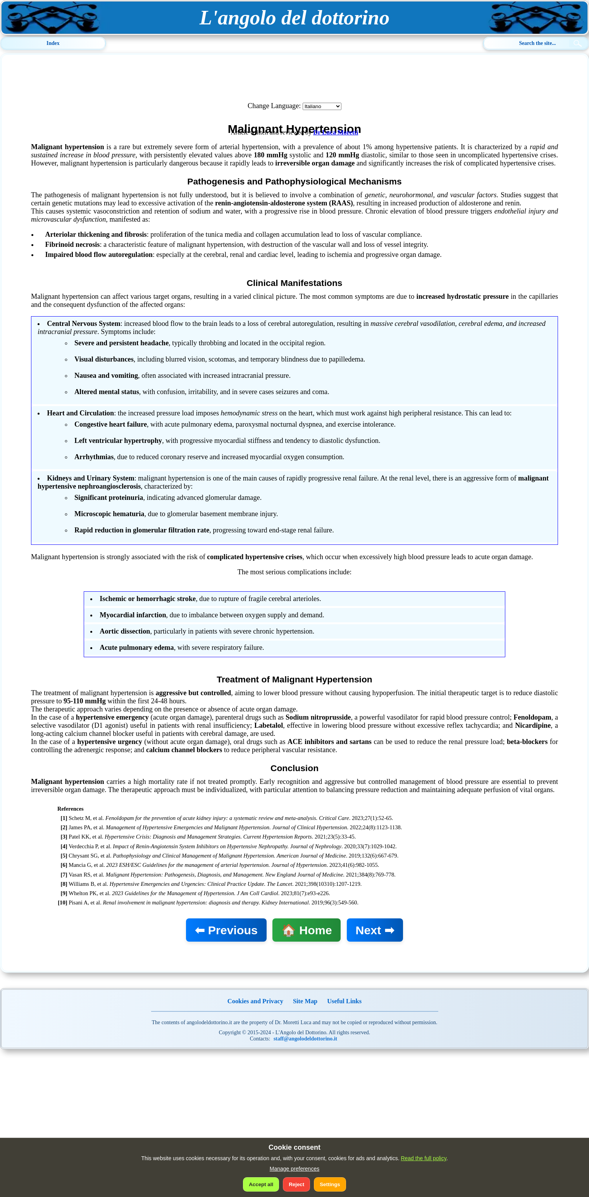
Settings (330, 1184)
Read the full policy (423, 1158)
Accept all (261, 1184)
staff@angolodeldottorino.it (305, 1039)
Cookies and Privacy (255, 1001)
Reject (296, 1184)
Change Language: (274, 106)
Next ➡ (374, 930)
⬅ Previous (226, 930)
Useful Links (344, 1001)
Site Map (305, 1001)
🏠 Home (306, 930)
